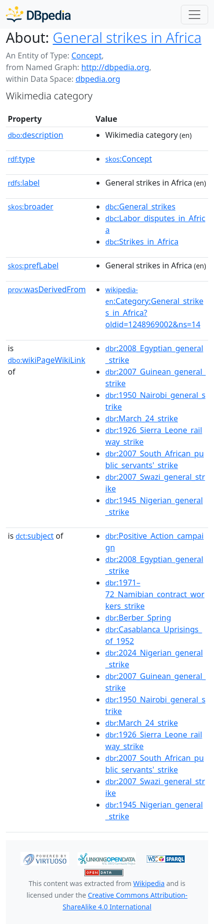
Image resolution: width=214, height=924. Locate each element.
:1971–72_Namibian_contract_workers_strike (154, 594)
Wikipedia (148, 883)
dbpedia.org (98, 79)
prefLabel (33, 265)
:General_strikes (140, 206)
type (21, 158)
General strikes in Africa (127, 37)
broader (30, 206)
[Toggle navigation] (194, 14)
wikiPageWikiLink (46, 360)
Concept (86, 55)
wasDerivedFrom (47, 289)
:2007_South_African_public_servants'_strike (154, 459)
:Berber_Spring (138, 617)
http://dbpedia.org (115, 67)
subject (35, 535)
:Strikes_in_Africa (141, 241)
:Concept (128, 158)
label (24, 182)
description (35, 135)
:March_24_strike (141, 418)
